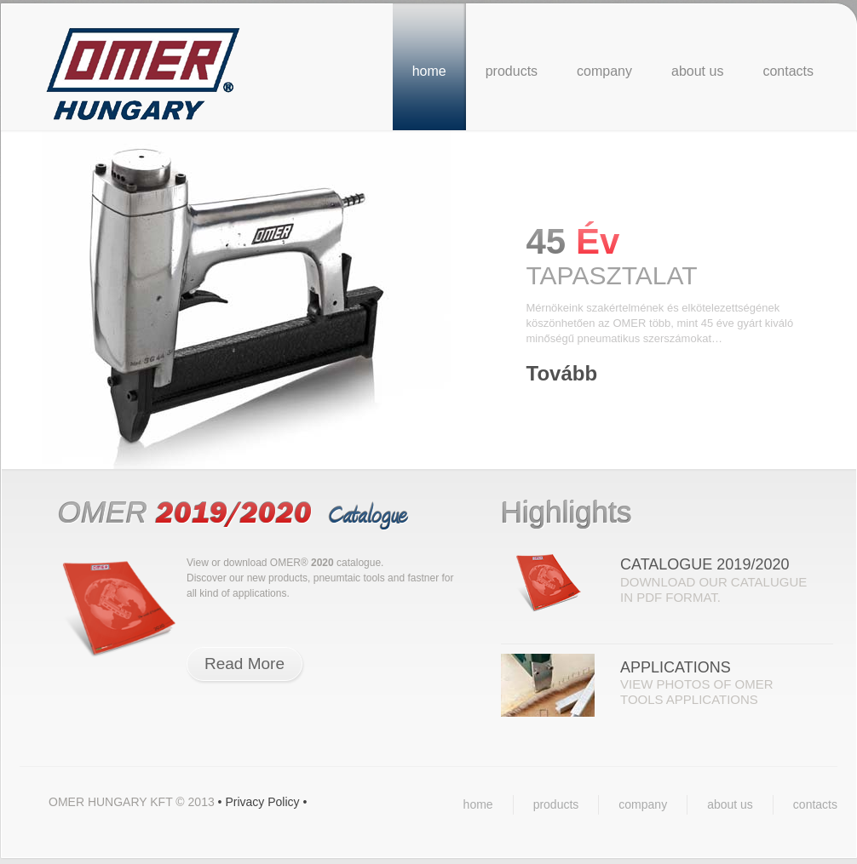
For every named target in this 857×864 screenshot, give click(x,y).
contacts (788, 71)
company (604, 71)
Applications (675, 667)
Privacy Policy (262, 802)
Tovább (562, 373)
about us (697, 71)
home (429, 71)
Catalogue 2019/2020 (704, 564)
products (512, 71)
